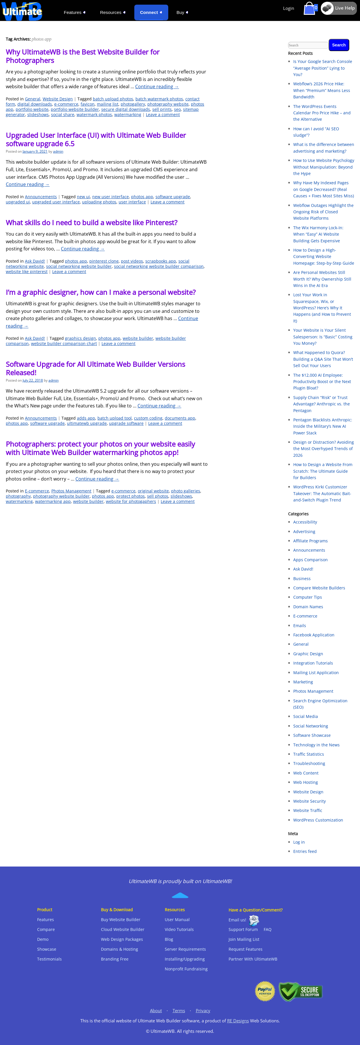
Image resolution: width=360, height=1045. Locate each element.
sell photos (157, 496)
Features (45, 919)
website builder (138, 338)
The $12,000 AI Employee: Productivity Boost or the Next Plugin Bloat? (322, 381)
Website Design (58, 99)
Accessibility (305, 522)
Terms (179, 1011)
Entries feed (305, 851)
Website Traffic (307, 810)
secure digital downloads (125, 109)
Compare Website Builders (319, 588)
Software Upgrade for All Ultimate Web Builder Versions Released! (95, 368)
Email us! (237, 920)
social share (62, 114)
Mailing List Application (316, 672)
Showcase (46, 949)
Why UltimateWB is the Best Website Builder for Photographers (83, 56)
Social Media (305, 716)
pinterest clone (104, 261)
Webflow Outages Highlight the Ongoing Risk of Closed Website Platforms (323, 212)
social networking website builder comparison (159, 266)
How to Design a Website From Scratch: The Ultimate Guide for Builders (322, 471)
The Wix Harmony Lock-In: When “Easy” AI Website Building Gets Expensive (318, 234)
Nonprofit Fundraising (186, 969)
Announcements (41, 196)
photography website (168, 104)
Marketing (303, 682)
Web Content (306, 773)
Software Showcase (312, 735)
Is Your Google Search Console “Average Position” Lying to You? (322, 68)
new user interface (110, 196)
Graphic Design (308, 653)
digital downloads (34, 104)
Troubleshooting (309, 763)
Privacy (203, 1011)
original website (153, 491)
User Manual (177, 919)
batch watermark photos (159, 99)
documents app (180, 418)
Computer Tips (307, 597)
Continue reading (157, 86)
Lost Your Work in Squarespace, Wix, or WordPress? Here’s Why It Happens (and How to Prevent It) (322, 308)
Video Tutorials (179, 929)
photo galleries (185, 491)
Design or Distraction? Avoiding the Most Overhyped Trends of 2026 (323, 448)
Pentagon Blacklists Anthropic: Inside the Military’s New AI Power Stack (322, 426)
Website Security (309, 801)
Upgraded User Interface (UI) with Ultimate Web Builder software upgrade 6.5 (96, 139)
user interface (132, 202)
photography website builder (61, 496)
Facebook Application (313, 635)
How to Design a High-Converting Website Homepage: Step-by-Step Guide (323, 256)
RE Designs (238, 1021)
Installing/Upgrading (185, 959)
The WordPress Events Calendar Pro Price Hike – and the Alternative (322, 113)
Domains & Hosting (119, 949)
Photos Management (71, 491)
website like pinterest (27, 271)
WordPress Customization (318, 820)
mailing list (107, 104)
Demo (42, 939)
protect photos (130, 496)
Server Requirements (185, 949)
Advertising (304, 531)
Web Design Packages (122, 939)
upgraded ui (18, 202)
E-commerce (37, 491)
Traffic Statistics (308, 754)
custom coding (148, 418)
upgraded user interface (56, 202)
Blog (169, 939)
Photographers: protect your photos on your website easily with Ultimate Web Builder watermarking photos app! (100, 448)
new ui (83, 196)
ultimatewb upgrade (87, 423)
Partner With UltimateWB (253, 959)
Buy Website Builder (120, 919)
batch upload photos (113, 99)
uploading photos (99, 202)
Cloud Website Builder (122, 929)
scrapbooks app (160, 261)
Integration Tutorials (313, 663)
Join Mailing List (244, 939)
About (156, 1011)
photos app (142, 196)
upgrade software (126, 423)
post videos (132, 261)
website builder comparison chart (64, 343)
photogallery (133, 104)
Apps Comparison (310, 559)
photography (18, 496)
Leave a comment (163, 114)
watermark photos (94, 114)
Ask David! (35, 261)
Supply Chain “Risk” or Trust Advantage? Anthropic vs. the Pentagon (321, 404)
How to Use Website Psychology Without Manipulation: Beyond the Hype (323, 167)
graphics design (80, 338)
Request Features (246, 949)
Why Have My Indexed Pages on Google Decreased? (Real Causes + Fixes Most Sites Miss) (323, 189)
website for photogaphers (131, 501)
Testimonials (49, 959)
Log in (299, 842)
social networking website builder (79, 266)
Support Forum (243, 929)
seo (177, 109)
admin (58, 151)
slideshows (38, 114)
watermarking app (53, 501)
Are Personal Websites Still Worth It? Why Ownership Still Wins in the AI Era (322, 279)
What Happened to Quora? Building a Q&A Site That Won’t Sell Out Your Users (323, 359)
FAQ (268, 929)
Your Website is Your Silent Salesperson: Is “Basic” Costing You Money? (322, 336)
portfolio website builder (75, 109)
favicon (88, 104)
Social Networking (310, 726)
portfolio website (32, 109)
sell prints (162, 109)
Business (302, 578)
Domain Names (308, 606)
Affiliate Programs (310, 541)
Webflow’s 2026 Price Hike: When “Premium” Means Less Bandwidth (321, 90)
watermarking (127, 114)
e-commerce (66, 104)
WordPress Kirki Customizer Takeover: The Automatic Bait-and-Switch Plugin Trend (322, 493)
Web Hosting (305, 782)
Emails (299, 625)
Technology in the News (316, 745)
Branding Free (115, 959)
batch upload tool (114, 418)
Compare (46, 929)
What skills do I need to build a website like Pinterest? (91, 222)
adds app (86, 418)
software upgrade (172, 196)
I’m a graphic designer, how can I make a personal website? (101, 292)
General (32, 99)
